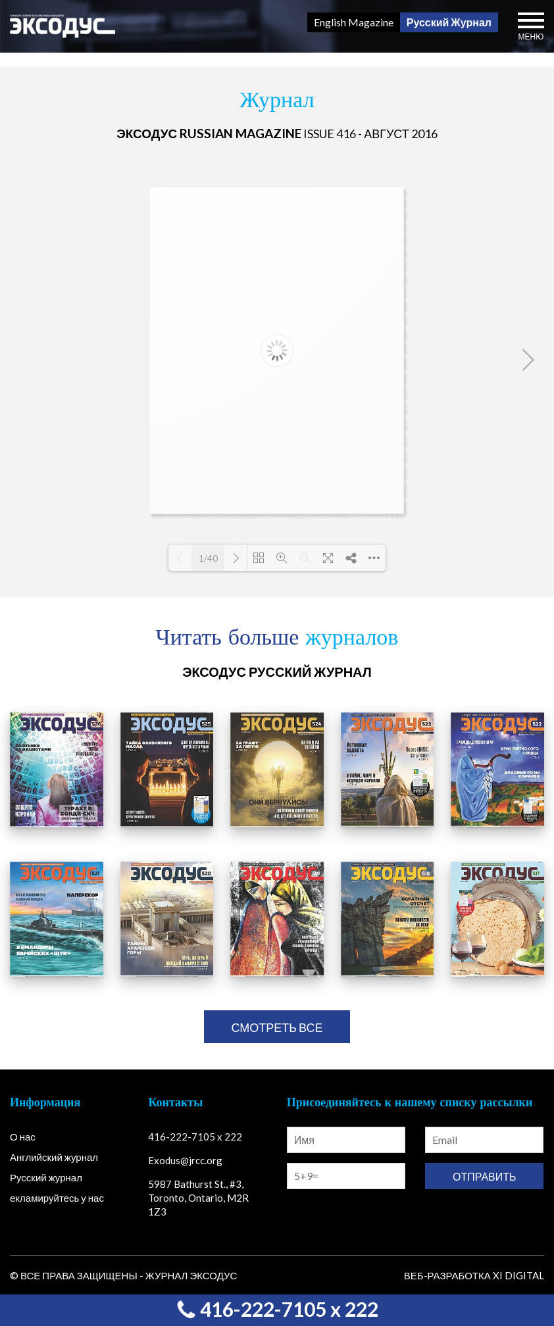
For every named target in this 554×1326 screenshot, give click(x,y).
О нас (23, 1136)
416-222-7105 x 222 (277, 1309)
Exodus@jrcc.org (185, 1160)
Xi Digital (518, 1275)
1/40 (208, 558)
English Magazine (353, 22)
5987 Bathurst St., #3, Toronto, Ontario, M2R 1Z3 (198, 1197)
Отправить (484, 1176)
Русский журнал (46, 1177)
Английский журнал (54, 1157)
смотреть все (276, 1027)
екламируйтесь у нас (57, 1198)
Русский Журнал (449, 22)
